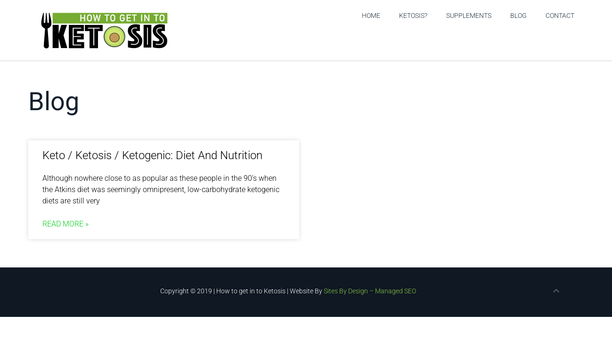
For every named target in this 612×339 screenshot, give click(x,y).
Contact (560, 15)
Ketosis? (413, 15)
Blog (518, 15)
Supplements (468, 15)
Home (371, 15)
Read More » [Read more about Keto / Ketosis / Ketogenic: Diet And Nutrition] (65, 223)
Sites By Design (346, 291)
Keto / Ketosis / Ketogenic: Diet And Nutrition (152, 155)
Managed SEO (395, 291)
